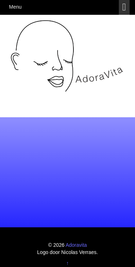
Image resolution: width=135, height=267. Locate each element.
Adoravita (76, 245)
